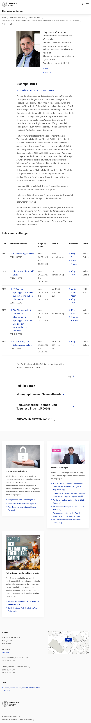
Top (71, 376)
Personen (75, 21)
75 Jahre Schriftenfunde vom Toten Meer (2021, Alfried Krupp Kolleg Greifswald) (69, 495)
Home (4, 17)
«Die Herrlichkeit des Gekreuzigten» (22, 503)
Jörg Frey (73, 255)
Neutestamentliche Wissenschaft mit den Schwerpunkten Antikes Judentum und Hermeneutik (35, 21)
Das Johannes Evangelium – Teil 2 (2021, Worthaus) (68, 508)
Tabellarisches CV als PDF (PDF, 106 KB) (36, 90)
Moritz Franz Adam (73, 293)
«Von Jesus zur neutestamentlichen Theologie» (22, 509)
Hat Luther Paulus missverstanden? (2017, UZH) (67, 521)
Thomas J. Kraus (74, 319)
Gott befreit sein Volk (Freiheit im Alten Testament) (23, 609)
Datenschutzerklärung (26, 720)
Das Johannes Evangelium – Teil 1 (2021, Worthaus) (68, 501)
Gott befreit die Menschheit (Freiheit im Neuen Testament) (23, 603)
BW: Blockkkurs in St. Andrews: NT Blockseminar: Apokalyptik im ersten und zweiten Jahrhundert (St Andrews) (22, 320)
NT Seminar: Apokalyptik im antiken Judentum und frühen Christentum (23, 294)
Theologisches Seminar (12, 11)
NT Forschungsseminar (23, 253)
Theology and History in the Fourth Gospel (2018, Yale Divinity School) (66, 515)
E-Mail (48, 68)
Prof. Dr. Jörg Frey (8, 24)
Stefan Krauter (74, 262)
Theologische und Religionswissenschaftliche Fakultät (22, 689)
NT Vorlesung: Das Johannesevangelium (22, 343)
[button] (86, 634)
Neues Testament (35, 17)
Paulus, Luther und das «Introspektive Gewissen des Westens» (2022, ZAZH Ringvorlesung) (68, 486)
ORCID (48, 72)
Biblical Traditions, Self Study (23, 273)
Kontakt (14, 720)
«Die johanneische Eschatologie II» (21, 499)
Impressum (6, 720)
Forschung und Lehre (17, 17)
